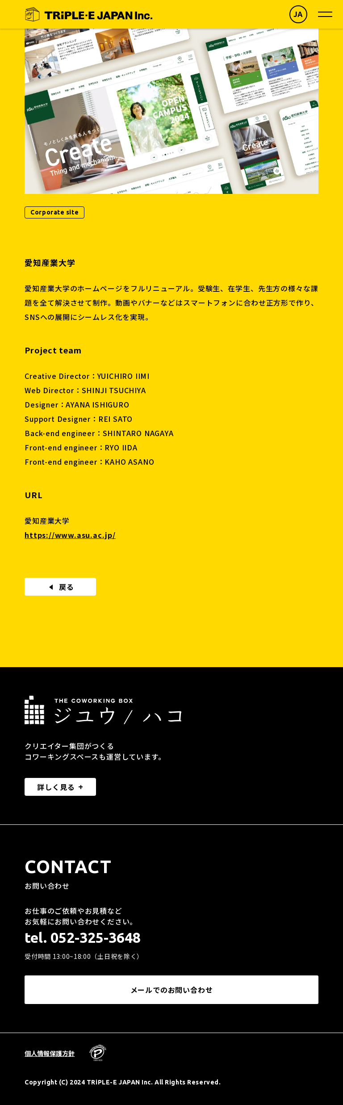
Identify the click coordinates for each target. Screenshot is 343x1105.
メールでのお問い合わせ (171, 989)
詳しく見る (56, 786)
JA (298, 14)
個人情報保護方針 (50, 1053)
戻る (60, 586)
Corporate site (54, 212)
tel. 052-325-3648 (83, 937)
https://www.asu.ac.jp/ (70, 534)
